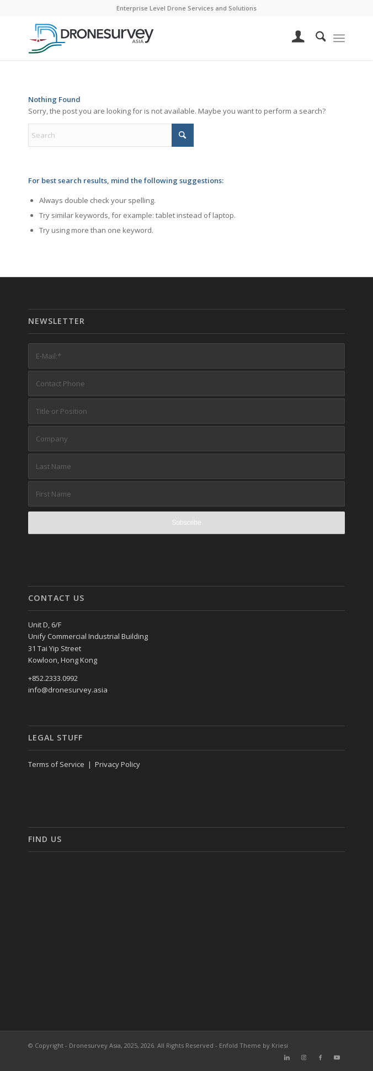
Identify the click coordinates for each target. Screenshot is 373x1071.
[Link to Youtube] (336, 1057)
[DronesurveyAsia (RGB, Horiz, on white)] (155, 38)
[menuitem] (293, 38)
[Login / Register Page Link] (293, 38)
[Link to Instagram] (303, 1057)
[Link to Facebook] (320, 1057)
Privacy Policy (117, 764)
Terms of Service (56, 764)
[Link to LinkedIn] (287, 1057)
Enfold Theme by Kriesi (253, 1045)
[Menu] (339, 38)
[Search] (315, 38)
